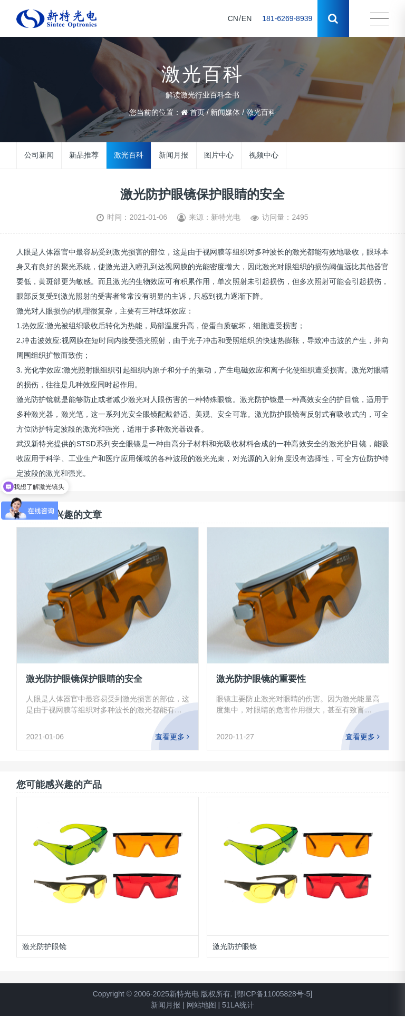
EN (247, 18)
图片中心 (218, 155)
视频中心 (263, 155)
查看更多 (172, 736)
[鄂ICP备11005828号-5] (273, 994)
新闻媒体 (225, 112)
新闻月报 (173, 155)
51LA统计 (238, 1005)
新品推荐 (84, 155)
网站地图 (201, 1005)
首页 (197, 112)
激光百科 (261, 112)
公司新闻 (39, 155)
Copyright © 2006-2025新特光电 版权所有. (163, 994)
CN (233, 18)
